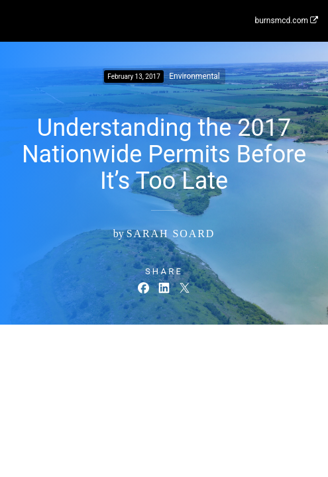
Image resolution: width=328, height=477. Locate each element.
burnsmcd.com (286, 20)
